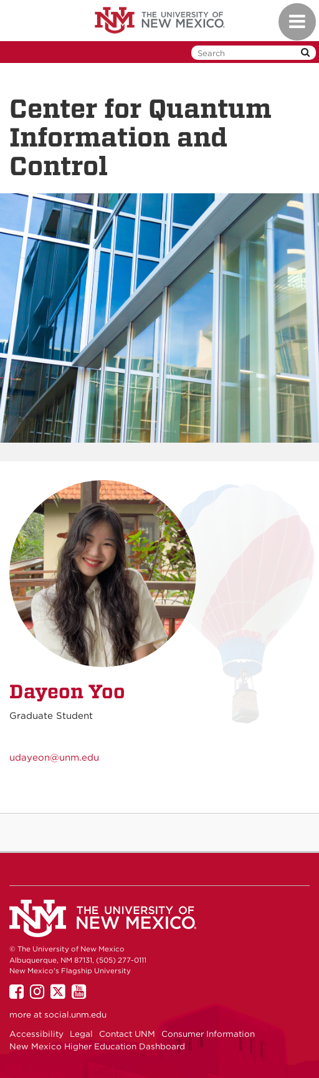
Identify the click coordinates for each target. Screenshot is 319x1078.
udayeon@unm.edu (54, 757)
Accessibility (36, 1034)
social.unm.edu (75, 1014)
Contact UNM (127, 1034)
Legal (81, 1034)
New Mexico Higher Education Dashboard (97, 1046)
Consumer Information (208, 1034)
